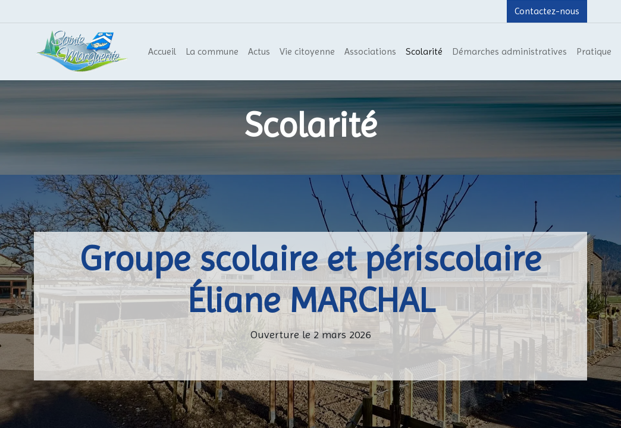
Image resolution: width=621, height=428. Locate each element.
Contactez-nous (547, 11)
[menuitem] (162, 52)
